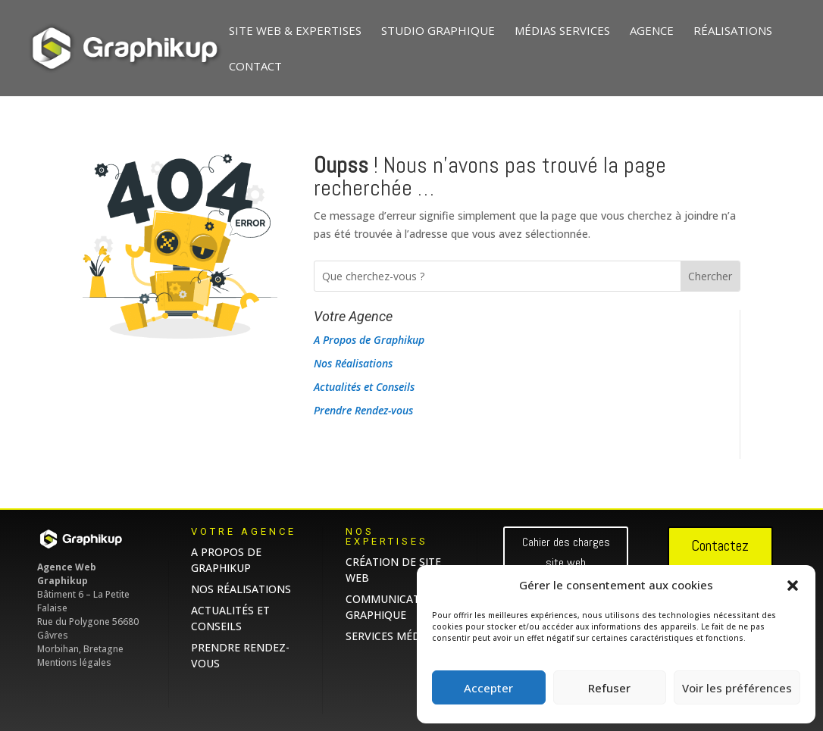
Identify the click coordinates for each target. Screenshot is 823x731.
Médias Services (562, 31)
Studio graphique (438, 31)
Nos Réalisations (353, 363)
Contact (255, 67)
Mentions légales (74, 662)
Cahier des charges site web (566, 552)
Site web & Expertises (295, 31)
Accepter (488, 687)
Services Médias (391, 636)
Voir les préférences (737, 687)
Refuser (609, 687)
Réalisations (732, 31)
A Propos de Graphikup (369, 340)
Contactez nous (720, 558)
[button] (792, 585)
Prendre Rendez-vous (363, 410)
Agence (652, 31)
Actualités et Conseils (364, 387)
